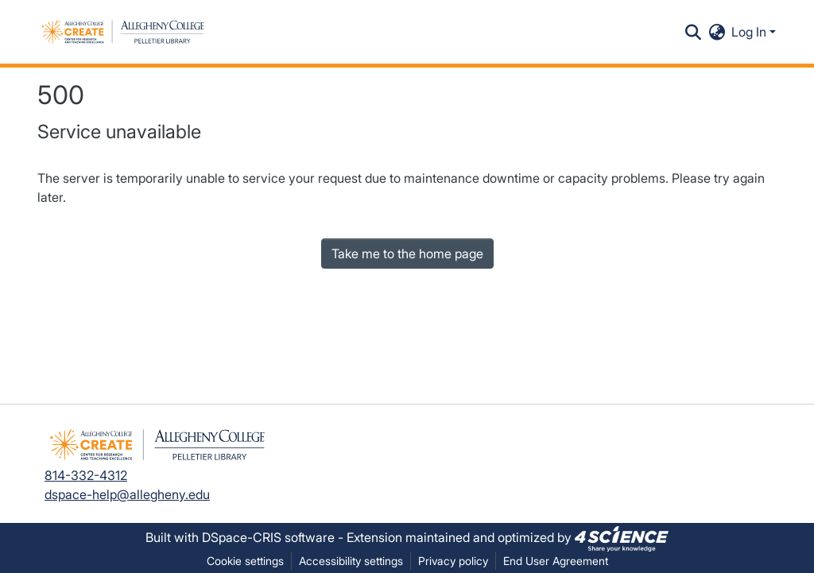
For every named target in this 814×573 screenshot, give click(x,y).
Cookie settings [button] (245, 560)
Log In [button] (750, 32)
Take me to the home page (407, 253)
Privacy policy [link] (453, 560)
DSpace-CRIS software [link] (268, 537)
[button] (122, 32)
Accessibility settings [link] (351, 560)
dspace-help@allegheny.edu (127, 494)
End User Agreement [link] (555, 560)
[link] (622, 537)
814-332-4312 (86, 475)
